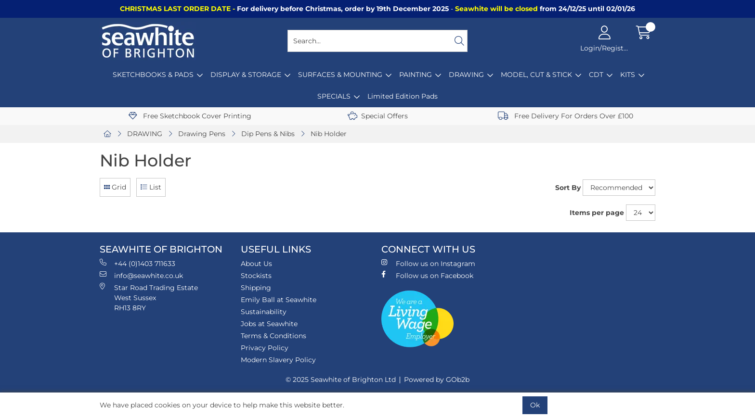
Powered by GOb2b (436, 379)
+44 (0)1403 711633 (137, 263)
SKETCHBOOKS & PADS (153, 74)
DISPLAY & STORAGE (245, 74)
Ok (535, 405)
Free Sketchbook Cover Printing (190, 116)
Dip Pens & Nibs (268, 133)
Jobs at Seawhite (269, 323)
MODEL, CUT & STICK (536, 74)
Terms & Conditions (273, 335)
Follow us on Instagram (428, 263)
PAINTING (415, 74)
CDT (596, 74)
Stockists (256, 275)
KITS (627, 74)
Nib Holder (329, 133)
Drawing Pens (201, 133)
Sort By (568, 187)
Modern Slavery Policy (278, 359)
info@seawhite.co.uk (141, 275)
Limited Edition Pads (402, 96)
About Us (256, 263)
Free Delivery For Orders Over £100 (565, 116)
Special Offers (378, 116)
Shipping (256, 287)
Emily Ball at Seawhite (278, 299)
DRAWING (466, 74)
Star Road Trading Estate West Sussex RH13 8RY (149, 297)
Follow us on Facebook (427, 275)
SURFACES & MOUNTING (340, 74)
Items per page (597, 212)
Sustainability (263, 311)
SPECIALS (334, 96)
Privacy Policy (264, 347)
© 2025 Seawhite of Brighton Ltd (341, 379)
